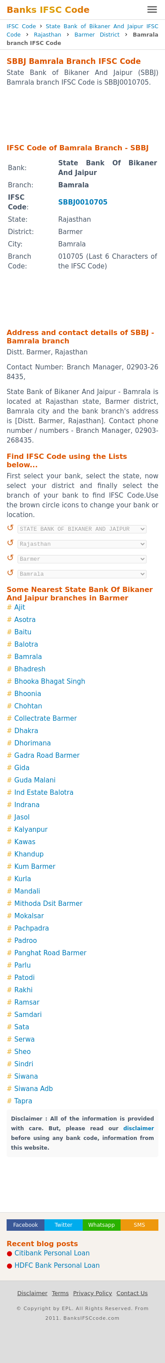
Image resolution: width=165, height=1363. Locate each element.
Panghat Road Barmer (51, 953)
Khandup (29, 854)
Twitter (63, 1225)
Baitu (23, 632)
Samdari (28, 1015)
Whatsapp (101, 1225)
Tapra (24, 1101)
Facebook (25, 1225)
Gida (22, 768)
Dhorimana (33, 743)
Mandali (27, 891)
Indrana (27, 805)
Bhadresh (30, 669)
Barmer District (96, 34)
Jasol (22, 817)
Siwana (26, 1076)
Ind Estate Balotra (44, 793)
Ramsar (27, 1002)
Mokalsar (29, 916)
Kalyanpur (31, 830)
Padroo (26, 941)
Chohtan (28, 706)
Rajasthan (47, 34)
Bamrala (28, 657)
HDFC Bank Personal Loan (57, 1266)
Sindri (24, 1064)
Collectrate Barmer (46, 718)
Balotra (26, 644)
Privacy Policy (92, 1293)
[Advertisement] (82, 115)
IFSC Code (21, 26)
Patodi (25, 978)
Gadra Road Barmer (47, 756)
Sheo (23, 1052)
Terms (60, 1293)
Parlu (23, 965)
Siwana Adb (34, 1089)
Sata (22, 1027)
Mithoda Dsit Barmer (49, 904)
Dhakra (26, 731)
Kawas (25, 842)
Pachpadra (32, 928)
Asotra (25, 620)
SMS (139, 1225)
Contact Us (132, 1293)
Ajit (20, 607)
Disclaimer (32, 1293)
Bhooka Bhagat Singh (50, 681)
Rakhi (24, 990)
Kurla (23, 879)
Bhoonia (28, 694)
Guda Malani (35, 780)
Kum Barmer (35, 867)
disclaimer (138, 1128)
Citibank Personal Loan (52, 1253)
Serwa (25, 1039)
